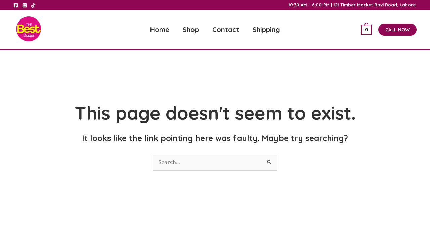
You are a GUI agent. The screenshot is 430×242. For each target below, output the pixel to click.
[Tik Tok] (33, 5)
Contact (225, 29)
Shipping (266, 29)
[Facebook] (15, 5)
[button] (397, 30)
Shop (191, 29)
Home (159, 29)
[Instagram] (24, 5)
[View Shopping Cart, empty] (366, 29)
